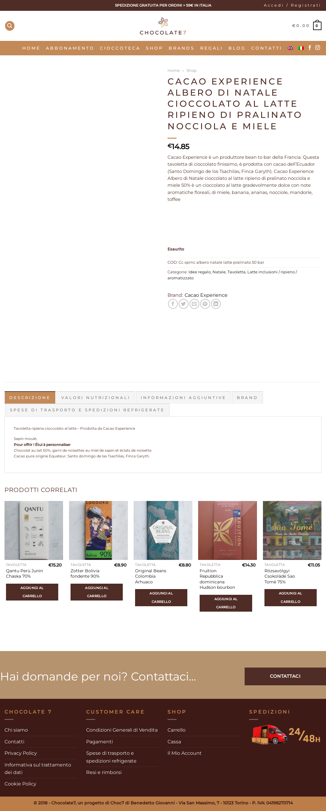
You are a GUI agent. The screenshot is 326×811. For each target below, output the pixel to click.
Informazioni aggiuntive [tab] (183, 397)
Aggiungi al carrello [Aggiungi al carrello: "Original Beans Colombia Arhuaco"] (161, 597)
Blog (237, 48)
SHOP (154, 48)
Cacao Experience (206, 295)
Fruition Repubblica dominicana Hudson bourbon (217, 579)
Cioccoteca (120, 48)
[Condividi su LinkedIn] (216, 304)
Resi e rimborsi (104, 772)
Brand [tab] (247, 397)
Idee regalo (200, 272)
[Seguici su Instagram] (317, 48)
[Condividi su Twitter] (184, 304)
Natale (219, 272)
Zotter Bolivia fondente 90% (85, 573)
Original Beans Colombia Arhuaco (150, 576)
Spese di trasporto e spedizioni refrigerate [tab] (87, 410)
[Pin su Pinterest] (205, 304)
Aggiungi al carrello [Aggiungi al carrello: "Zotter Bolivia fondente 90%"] (96, 592)
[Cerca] (10, 26)
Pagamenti (99, 742)
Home (31, 48)
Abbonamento (70, 48)
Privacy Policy (21, 753)
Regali (211, 48)
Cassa (174, 742)
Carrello (177, 730)
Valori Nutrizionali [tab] (95, 397)
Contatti (266, 48)
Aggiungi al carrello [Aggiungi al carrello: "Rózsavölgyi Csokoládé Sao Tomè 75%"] (290, 597)
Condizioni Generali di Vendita (122, 730)
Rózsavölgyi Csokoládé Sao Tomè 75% (279, 576)
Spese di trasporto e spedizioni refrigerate (111, 756)
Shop (191, 70)
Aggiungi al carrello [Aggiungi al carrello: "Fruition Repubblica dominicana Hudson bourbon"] (226, 603)
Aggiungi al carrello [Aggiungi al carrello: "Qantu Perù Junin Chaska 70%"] (32, 592)
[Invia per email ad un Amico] (194, 304)
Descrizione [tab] (30, 397)
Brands (182, 48)
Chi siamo (16, 730)
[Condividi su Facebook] (173, 304)
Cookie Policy (20, 784)
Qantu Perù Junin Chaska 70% (24, 573)
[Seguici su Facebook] (309, 48)
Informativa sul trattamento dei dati (38, 768)
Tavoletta (237, 272)
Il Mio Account (185, 753)
